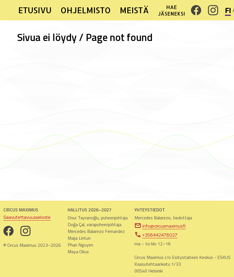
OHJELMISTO (86, 10)
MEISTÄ (134, 10)
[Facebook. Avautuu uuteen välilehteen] (196, 10)
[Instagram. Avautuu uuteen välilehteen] (213, 10)
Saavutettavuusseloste (27, 217)
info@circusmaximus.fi (160, 225)
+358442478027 (155, 234)
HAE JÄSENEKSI (171, 10)
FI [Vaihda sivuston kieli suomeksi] (228, 10)
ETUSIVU (34, 10)
